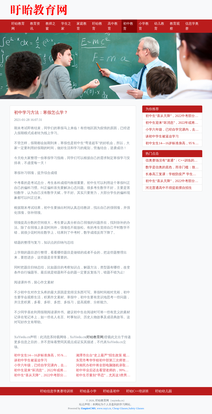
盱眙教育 (97, 26)
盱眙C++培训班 (137, 391)
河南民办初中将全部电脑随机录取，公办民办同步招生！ (104, 365)
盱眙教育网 (39, 10)
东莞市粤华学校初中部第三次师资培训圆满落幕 (104, 360)
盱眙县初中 (111, 391)
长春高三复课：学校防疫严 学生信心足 (174, 174)
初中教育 (128, 26)
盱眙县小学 (88, 391)
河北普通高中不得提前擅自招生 (169, 187)
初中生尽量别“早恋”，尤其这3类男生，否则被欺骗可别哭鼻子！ (104, 375)
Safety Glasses (136, 408)
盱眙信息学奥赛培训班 (56, 391)
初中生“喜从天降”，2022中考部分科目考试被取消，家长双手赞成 (42, 375)
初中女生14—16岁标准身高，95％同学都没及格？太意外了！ (42, 355)
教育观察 (175, 26)
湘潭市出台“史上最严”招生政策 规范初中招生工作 (104, 355)
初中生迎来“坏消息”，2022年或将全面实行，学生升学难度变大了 (42, 370)
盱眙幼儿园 (163, 391)
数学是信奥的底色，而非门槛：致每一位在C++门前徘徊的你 (174, 167)
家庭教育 (82, 26)
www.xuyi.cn (104, 408)
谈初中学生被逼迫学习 (30, 360)
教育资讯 (35, 26)
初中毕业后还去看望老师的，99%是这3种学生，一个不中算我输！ (104, 370)
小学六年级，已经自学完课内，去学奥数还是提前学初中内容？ (42, 365)
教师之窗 (50, 26)
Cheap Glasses (120, 408)
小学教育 (144, 26)
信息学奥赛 (192, 26)
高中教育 (113, 26)
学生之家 (66, 26)
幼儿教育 (159, 26)
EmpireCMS (88, 408)
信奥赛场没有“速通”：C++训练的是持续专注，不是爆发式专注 (174, 160)
